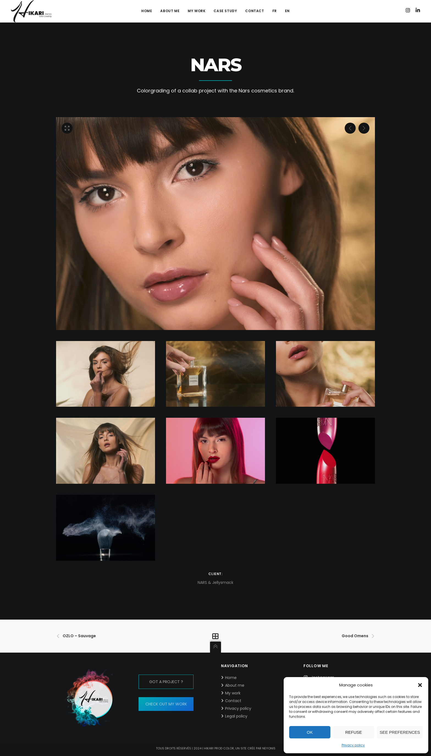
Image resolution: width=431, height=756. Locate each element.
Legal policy (236, 716)
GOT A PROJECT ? (166, 681)
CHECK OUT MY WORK (166, 704)
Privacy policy (353, 745)
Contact (233, 700)
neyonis (268, 748)
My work (233, 693)
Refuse (353, 732)
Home (231, 677)
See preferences (400, 732)
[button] (420, 685)
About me (234, 685)
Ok (310, 732)
